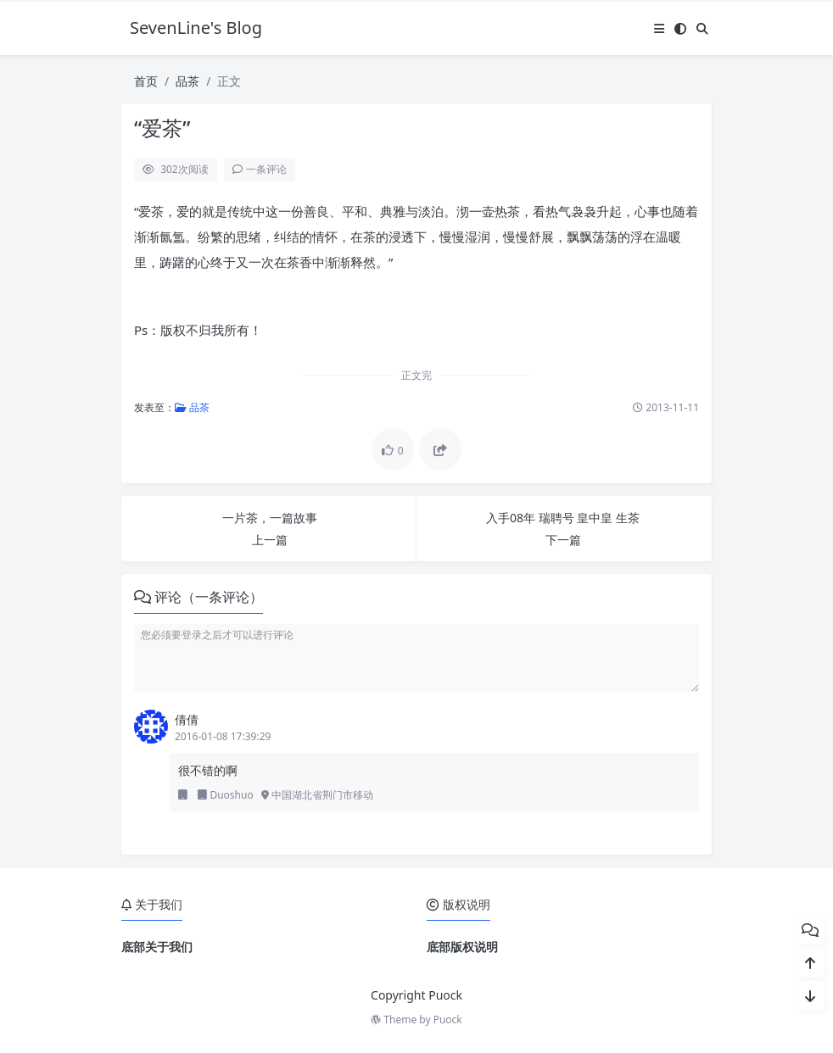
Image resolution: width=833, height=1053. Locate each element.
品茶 (187, 81)
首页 (146, 81)
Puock (447, 1019)
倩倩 (186, 719)
